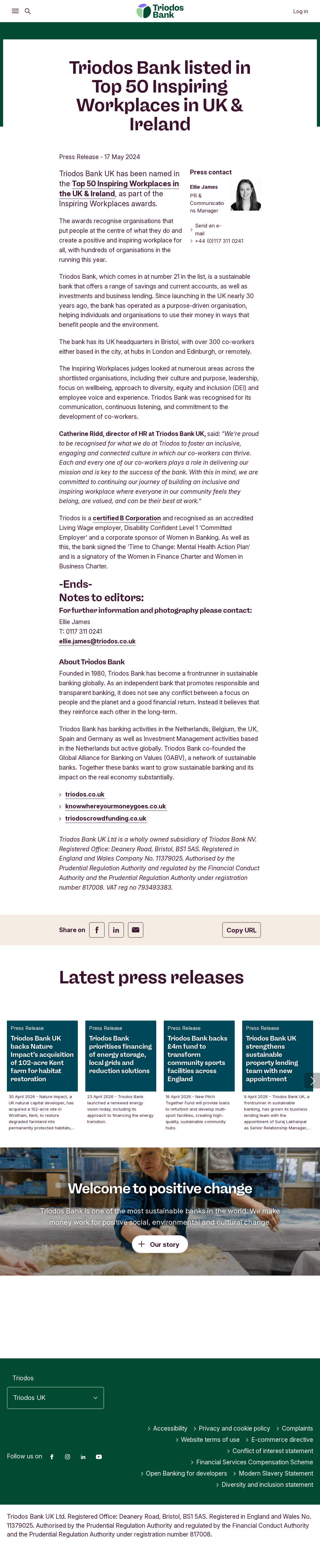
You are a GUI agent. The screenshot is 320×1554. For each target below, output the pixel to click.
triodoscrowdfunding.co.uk (106, 886)
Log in (300, 11)
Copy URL (242, 998)
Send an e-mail (206, 297)
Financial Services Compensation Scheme (251, 1462)
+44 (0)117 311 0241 (217, 309)
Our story (164, 1312)
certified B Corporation (127, 586)
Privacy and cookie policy (232, 1428)
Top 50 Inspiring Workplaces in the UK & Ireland (119, 256)
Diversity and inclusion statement (264, 1485)
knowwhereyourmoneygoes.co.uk (116, 874)
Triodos (23, 1378)
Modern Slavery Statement (273, 1473)
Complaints (294, 1428)
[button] (312, 1148)
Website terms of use (207, 1440)
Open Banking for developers (184, 1473)
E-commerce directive (279, 1440)
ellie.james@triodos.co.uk (97, 709)
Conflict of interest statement (270, 1451)
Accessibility (167, 1428)
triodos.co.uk (85, 862)
